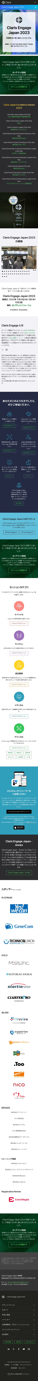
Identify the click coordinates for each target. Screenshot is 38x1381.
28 (28, 273)
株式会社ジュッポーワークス (19, 1143)
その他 (28, 757)
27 (26, 273)
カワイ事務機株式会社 (19, 1131)
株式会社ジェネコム (19, 175)
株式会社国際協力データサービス (19, 1137)
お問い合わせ (29, 1342)
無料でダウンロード (31, 822)
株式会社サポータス (19, 145)
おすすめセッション (9, 426)
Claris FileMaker (29, 330)
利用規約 (7, 1365)
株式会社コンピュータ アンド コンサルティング (19, 1170)
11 (22, 271)
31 (6, 276)
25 (22, 273)
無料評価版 (8, 1342)
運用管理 (27, 753)
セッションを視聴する (19, 87)
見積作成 (18, 1342)
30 (4, 276)
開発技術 (10, 753)
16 (4, 273)
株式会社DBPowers (19, 138)
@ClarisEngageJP (11, 532)
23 (18, 273)
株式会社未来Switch (19, 1176)
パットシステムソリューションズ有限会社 (19, 184)
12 (24, 271)
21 (14, 273)
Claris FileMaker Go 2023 (16, 818)
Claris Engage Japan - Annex (19, 873)
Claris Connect (29, 333)
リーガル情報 (14, 1365)
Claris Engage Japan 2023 (13, 7)
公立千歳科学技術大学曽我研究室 (19, 117)
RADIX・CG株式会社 (19, 153)
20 (12, 273)
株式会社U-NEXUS (19, 1182)
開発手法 (19, 753)
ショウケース (28, 476)
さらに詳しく (19, 503)
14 (28, 271)
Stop (35, 270)
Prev (4, 257)
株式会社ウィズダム (19, 1125)
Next (33, 257)
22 (16, 273)
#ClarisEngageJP (27, 532)
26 (24, 273)
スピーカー (9, 476)
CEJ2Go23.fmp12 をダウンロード (19, 812)
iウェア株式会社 (19, 1118)
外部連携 (20, 757)
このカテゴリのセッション (19, 623)
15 (2, 273)
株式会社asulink (19, 169)
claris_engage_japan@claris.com (18, 1282)
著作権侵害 (14, 1368)
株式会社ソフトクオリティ (19, 162)
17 (6, 273)
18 (8, 273)
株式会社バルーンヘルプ (19, 1149)
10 (20, 271)
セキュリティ (11, 757)
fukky (19, 123)
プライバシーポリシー (26, 1365)
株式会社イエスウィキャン (19, 130)
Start (33, 270)
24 (20, 273)
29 (2, 276)
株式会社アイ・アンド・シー (19, 1112)
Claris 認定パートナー (16, 338)
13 (26, 271)
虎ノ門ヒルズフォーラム (21, 305)
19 (10, 273)
